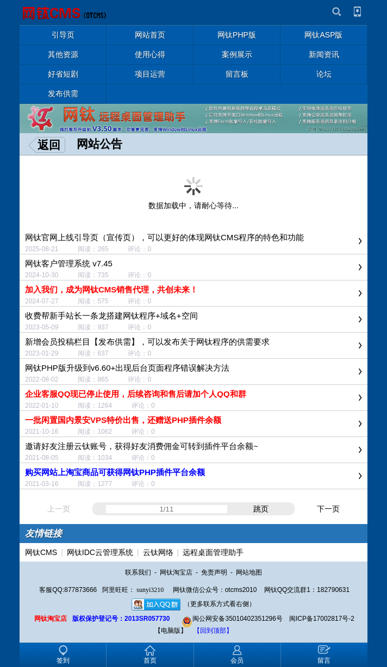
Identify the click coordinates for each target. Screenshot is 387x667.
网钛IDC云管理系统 (100, 552)
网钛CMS (41, 552)
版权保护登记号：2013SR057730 (121, 618)
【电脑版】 (170, 630)
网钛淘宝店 (176, 572)
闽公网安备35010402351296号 (232, 618)
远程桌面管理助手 (213, 552)
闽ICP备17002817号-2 (321, 618)
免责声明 (214, 572)
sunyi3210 (150, 590)
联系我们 (138, 572)
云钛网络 (158, 552)
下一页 (328, 508)
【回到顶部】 (213, 630)
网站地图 (249, 572)
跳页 (261, 508)
